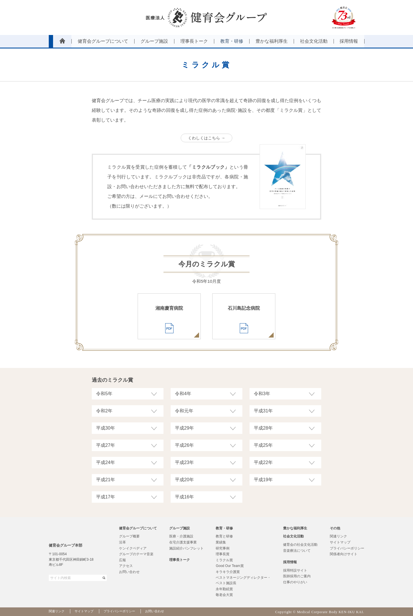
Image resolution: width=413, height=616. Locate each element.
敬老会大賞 (224, 595)
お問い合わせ (129, 572)
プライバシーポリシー (347, 548)
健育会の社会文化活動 (300, 545)
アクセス (126, 566)
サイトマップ (340, 542)
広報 (122, 560)
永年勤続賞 (224, 589)
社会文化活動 (293, 536)
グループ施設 (179, 528)
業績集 (221, 542)
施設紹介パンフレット (186, 548)
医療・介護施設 (181, 536)
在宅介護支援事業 (183, 542)
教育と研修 (224, 536)
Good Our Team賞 (229, 566)
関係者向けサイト (343, 554)
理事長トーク (179, 560)
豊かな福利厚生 (295, 528)
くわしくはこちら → (206, 138)
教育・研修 (224, 528)
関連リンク (338, 536)
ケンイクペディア (133, 548)
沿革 (122, 542)
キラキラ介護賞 (228, 572)
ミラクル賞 (224, 560)
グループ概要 (129, 536)
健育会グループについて (138, 528)
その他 (335, 528)
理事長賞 (222, 554)
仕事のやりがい (295, 582)
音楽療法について (297, 551)
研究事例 (222, 548)
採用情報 (290, 562)
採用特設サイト (295, 570)
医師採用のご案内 (297, 576)
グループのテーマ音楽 (136, 554)
